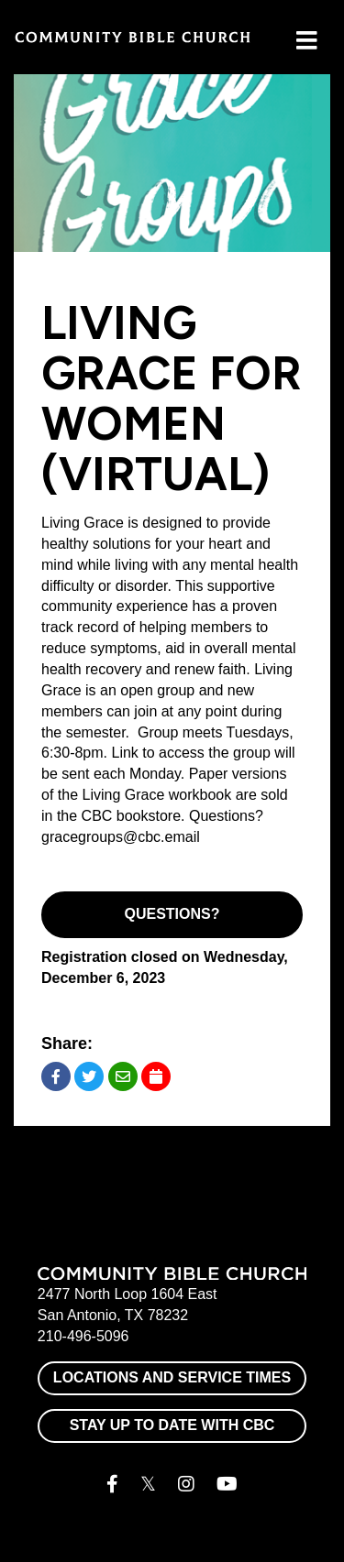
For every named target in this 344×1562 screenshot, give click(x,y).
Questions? (171, 914)
